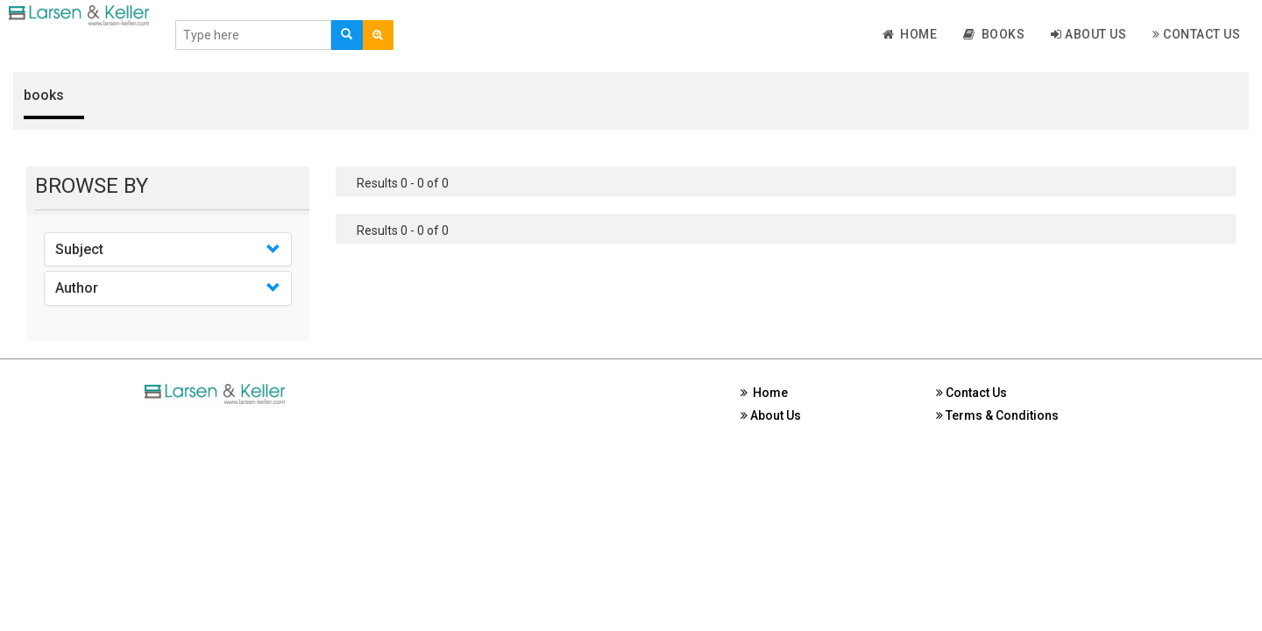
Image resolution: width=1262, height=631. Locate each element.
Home (910, 34)
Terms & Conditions (997, 415)
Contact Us (1196, 34)
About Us (1088, 34)
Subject (79, 249)
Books (993, 34)
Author (76, 288)
